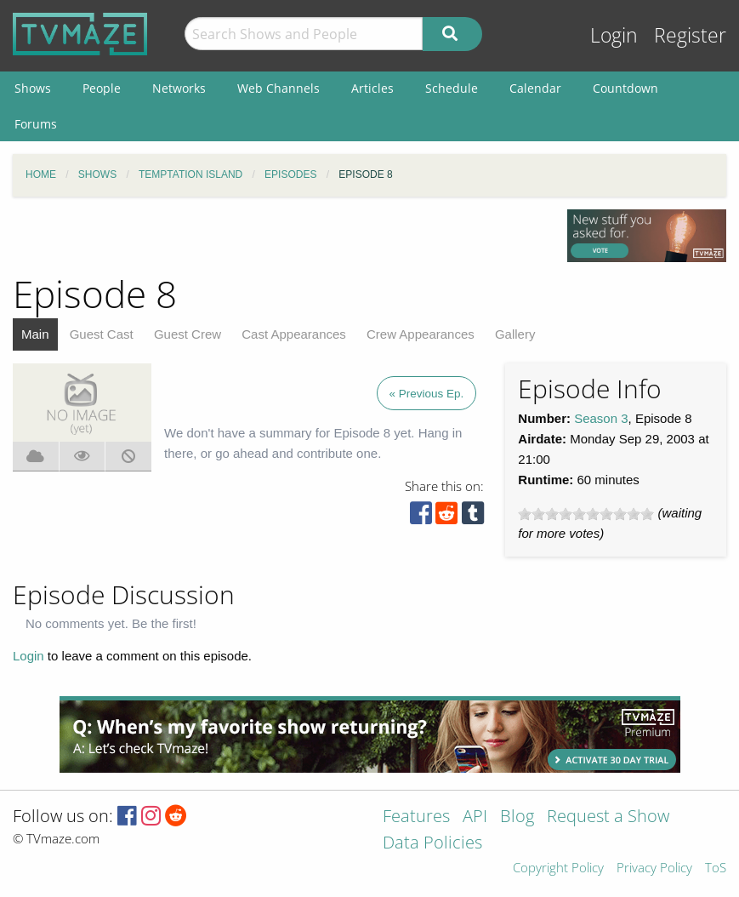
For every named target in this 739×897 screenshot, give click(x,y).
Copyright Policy (558, 868)
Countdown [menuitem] (625, 88)
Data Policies (432, 844)
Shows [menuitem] (32, 88)
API (475, 817)
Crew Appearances (421, 334)
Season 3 (601, 418)
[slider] (586, 514)
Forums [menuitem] (35, 124)
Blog (517, 817)
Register (690, 35)
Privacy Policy (654, 868)
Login (614, 35)
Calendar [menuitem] (535, 88)
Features (416, 817)
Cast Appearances (294, 334)
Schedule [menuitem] (451, 88)
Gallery (515, 334)
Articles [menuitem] (372, 88)
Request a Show (608, 817)
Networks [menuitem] (179, 88)
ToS (715, 868)
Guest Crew (187, 334)
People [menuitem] (101, 88)
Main (35, 334)
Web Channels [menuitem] (278, 88)
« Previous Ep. (426, 393)
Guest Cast (102, 334)
